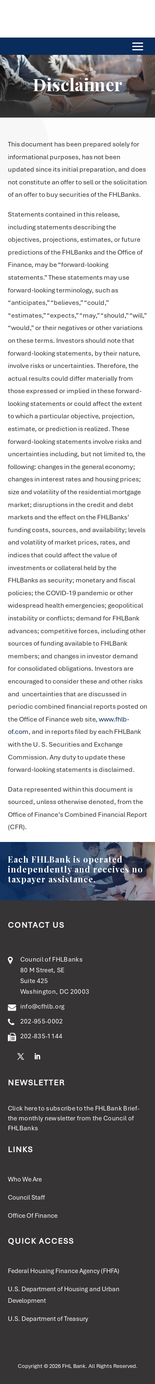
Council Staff (26, 1197)
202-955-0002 (41, 1021)
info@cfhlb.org (42, 1006)
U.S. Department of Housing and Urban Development (63, 1295)
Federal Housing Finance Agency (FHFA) (63, 1271)
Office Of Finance (32, 1216)
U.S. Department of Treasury (48, 1319)
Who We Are (25, 1179)
